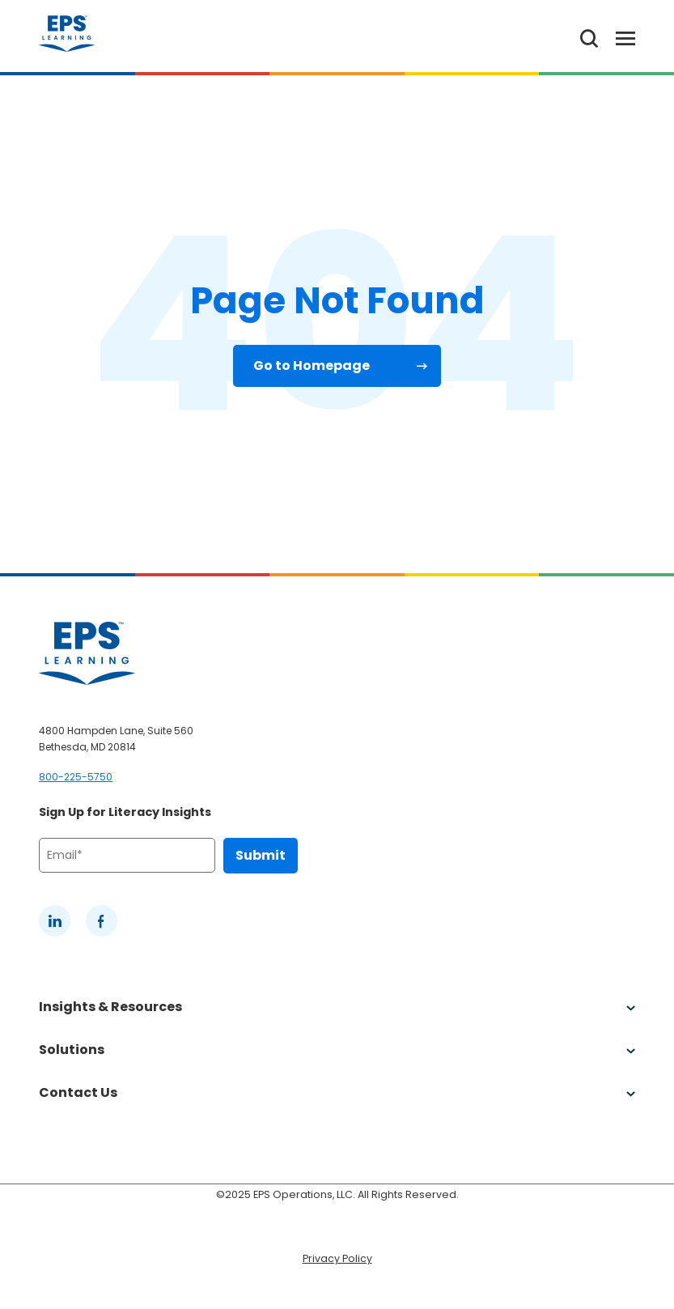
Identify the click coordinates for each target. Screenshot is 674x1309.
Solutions (337, 1049)
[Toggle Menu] (616, 36)
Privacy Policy (337, 1258)
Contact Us (337, 1092)
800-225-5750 (75, 777)
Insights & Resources (337, 1007)
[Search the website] (589, 36)
